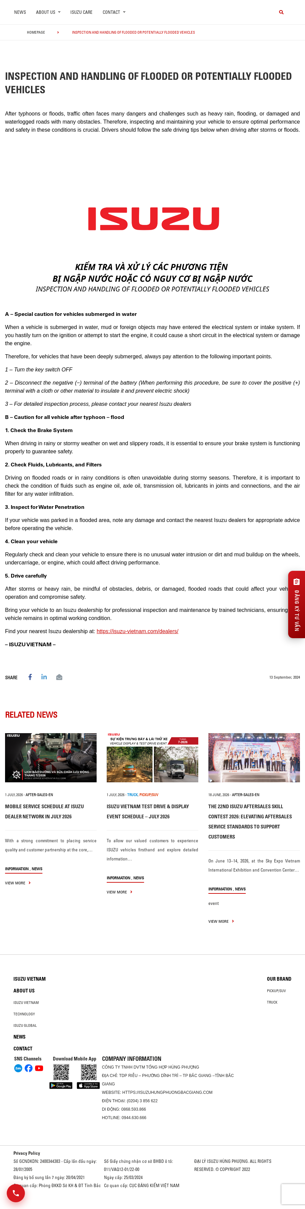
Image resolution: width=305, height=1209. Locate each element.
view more (18, 882)
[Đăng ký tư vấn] (296, 604)
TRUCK (132, 794)
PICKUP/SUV (148, 794)
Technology (24, 1014)
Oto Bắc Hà (152, 1207)
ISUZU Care (81, 12)
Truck (272, 1002)
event (213, 903)
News (20, 12)
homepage (36, 32)
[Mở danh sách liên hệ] (16, 1193)
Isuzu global (25, 1025)
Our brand (279, 979)
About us (24, 991)
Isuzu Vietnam (29, 979)
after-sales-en (39, 794)
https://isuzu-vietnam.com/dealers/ (137, 631)
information (17, 868)
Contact (22, 1049)
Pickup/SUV (276, 990)
